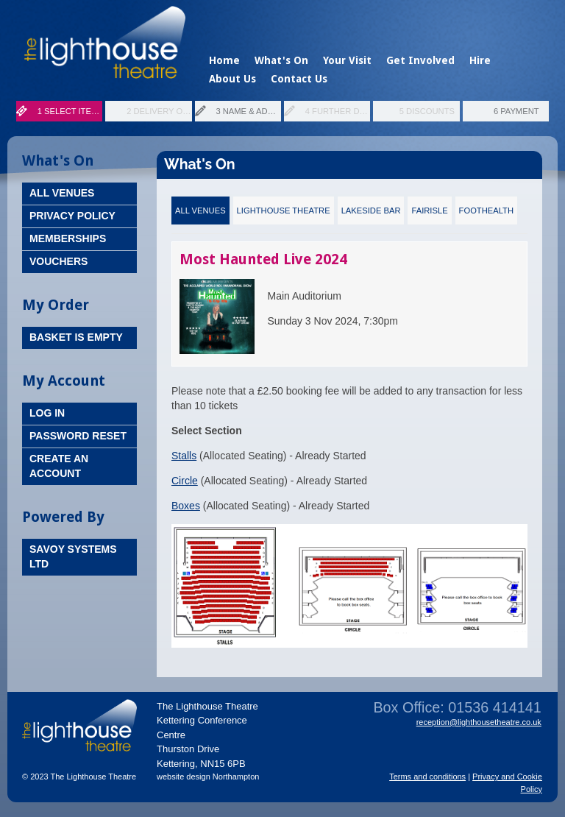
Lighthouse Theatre (283, 210)
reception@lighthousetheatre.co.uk (478, 722)
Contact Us (299, 79)
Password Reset (78, 436)
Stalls (183, 455)
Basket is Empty (76, 337)
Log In (47, 413)
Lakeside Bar (371, 210)
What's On (281, 60)
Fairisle (429, 210)
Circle (184, 481)
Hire (480, 60)
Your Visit (347, 60)
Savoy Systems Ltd (73, 556)
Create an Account (58, 466)
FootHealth (486, 210)
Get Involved (420, 60)
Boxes (185, 506)
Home (224, 60)
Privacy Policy (72, 216)
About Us (232, 79)
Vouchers (58, 261)
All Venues (61, 193)
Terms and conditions (427, 776)
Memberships (67, 238)
